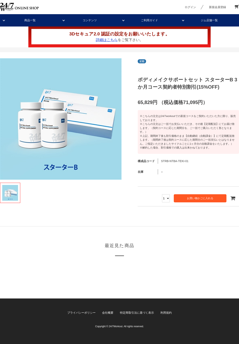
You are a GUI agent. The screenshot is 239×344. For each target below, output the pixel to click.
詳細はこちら (107, 40)
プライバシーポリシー (81, 312)
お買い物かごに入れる (200, 198)
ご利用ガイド (149, 20)
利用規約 (166, 312)
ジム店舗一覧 (209, 20)
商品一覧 (30, 20)
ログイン (190, 7)
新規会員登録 (217, 7)
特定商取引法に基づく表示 (137, 312)
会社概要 (107, 312)
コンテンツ (90, 20)
